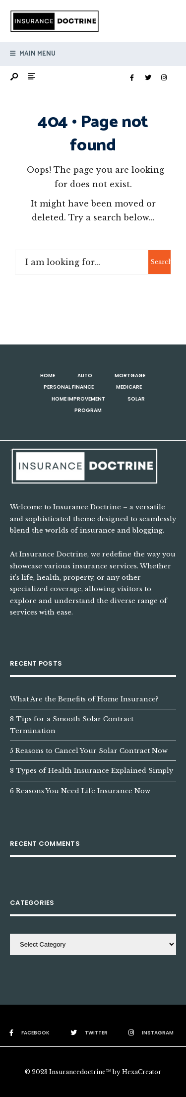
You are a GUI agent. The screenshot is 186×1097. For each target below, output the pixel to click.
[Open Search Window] (15, 77)
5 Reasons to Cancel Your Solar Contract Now (89, 750)
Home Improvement (78, 399)
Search (160, 262)
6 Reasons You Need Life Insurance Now (80, 791)
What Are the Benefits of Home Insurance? (84, 699)
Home (47, 375)
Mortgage (130, 375)
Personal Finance (69, 387)
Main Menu (33, 54)
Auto (84, 375)
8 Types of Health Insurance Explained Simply (91, 770)
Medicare (129, 387)
